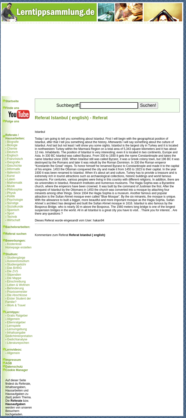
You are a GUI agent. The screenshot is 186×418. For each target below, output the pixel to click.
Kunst (11, 176)
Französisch (15, 159)
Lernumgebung (17, 329)
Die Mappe (14, 278)
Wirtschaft (13, 220)
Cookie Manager (16, 370)
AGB (8, 363)
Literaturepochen (18, 343)
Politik (11, 196)
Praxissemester (17, 291)
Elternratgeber (16, 322)
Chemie (12, 148)
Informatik (13, 169)
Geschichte (14, 165)
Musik (11, 186)
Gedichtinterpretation (18, 336)
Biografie (13, 142)
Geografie (13, 162)
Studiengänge (16, 257)
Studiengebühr (16, 264)
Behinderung (15, 288)
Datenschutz (14, 366)
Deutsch (12, 152)
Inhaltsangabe (16, 332)
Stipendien (14, 274)
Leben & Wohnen (18, 285)
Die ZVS (12, 271)
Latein (11, 179)
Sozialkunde (15, 206)
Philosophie (14, 189)
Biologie (12, 145)
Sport (10, 213)
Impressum (13, 360)
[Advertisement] (92, 60)
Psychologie (15, 199)
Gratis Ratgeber (17, 315)
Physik (11, 193)
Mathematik (14, 182)
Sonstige (13, 203)
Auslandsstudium (18, 261)
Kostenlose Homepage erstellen (18, 245)
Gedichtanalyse (17, 339)
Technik (12, 216)
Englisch (12, 155)
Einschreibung (16, 281)
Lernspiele (13, 325)
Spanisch (13, 210)
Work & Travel (16, 305)
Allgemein (13, 319)
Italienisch (13, 172)
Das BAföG (14, 268)
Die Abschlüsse (17, 295)
